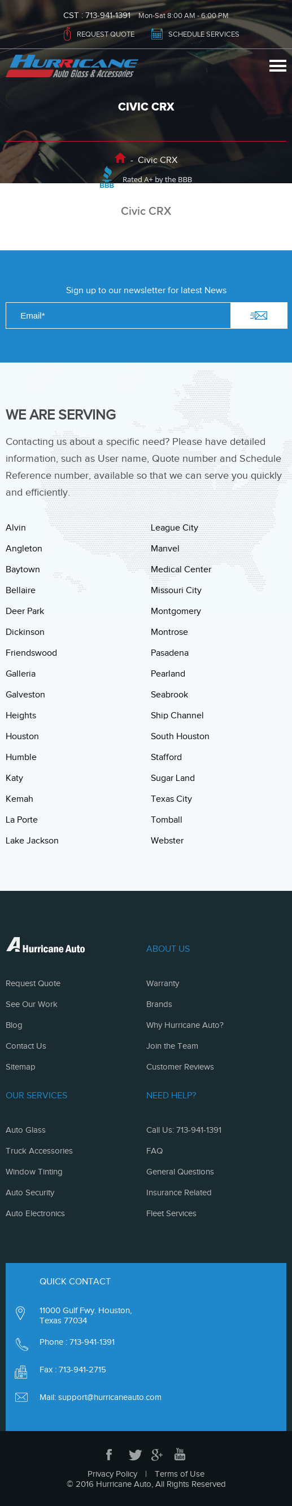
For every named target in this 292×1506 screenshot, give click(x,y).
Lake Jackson (32, 841)
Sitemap (21, 1066)
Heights (21, 715)
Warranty (162, 983)
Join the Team (172, 1045)
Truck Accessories (39, 1150)
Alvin (16, 528)
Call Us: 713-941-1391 (183, 1129)
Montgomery (176, 611)
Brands (159, 1004)
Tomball (166, 820)
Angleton (24, 549)
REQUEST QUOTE (105, 34)
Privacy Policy (112, 1473)
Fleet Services (171, 1213)
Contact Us (26, 1045)
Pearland (168, 674)
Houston (22, 736)
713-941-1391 (107, 15)
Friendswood (31, 653)
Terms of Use (179, 1473)
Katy (14, 778)
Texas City (171, 799)
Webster (167, 841)
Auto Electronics (35, 1213)
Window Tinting (34, 1171)
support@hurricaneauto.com (110, 1397)
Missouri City (176, 590)
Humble (21, 757)
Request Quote (33, 983)
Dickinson (25, 632)
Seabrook (169, 695)
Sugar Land (173, 778)
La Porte (22, 820)
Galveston (25, 695)
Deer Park (25, 611)
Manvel (165, 549)
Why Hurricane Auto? (185, 1025)
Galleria (21, 674)
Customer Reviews (180, 1066)
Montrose (169, 632)
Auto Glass (26, 1129)
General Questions (180, 1171)
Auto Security (30, 1192)
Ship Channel (177, 715)
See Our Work (32, 1004)
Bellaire (21, 590)
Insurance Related (179, 1192)
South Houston (180, 736)
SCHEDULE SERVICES (203, 34)
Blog (14, 1025)
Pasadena (170, 653)
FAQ (154, 1150)
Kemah (19, 799)
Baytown (23, 569)
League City (174, 528)
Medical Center (181, 569)
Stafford (166, 757)
